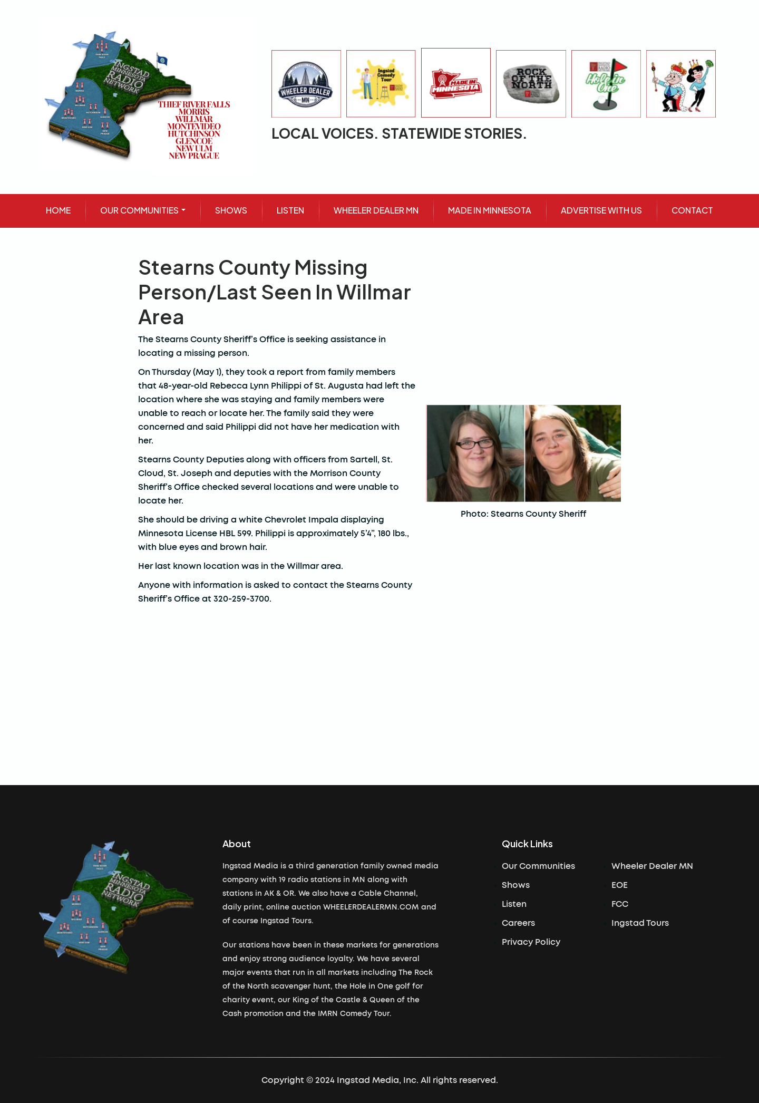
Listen (514, 904)
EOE (619, 885)
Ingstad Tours (640, 923)
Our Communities (538, 866)
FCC (619, 904)
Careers (518, 923)
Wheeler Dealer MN (652, 866)
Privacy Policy (531, 942)
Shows (516, 885)
